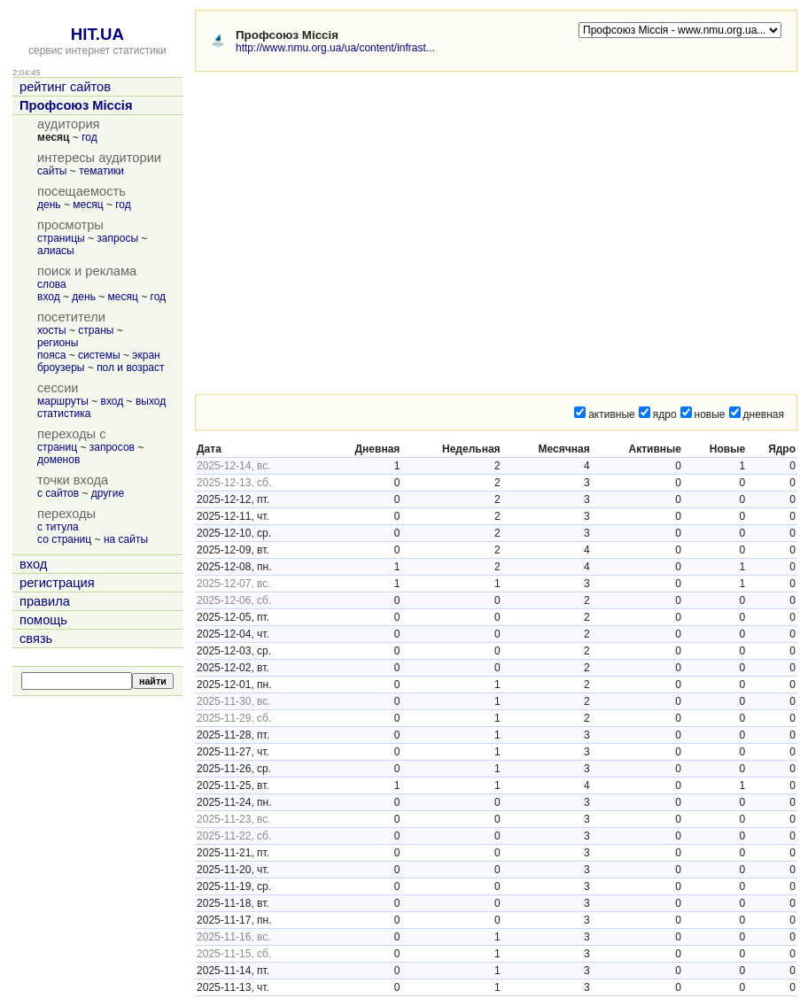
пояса (51, 355)
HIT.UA (97, 34)
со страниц (64, 539)
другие (107, 493)
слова (51, 284)
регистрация (57, 583)
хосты (51, 330)
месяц (88, 204)
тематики (101, 171)
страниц (57, 447)
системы (99, 355)
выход (151, 401)
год (89, 137)
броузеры (60, 367)
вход (48, 296)
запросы (117, 238)
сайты (52, 171)
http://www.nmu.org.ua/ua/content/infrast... (335, 48)
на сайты (126, 539)
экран (145, 355)
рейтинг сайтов (65, 87)
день (49, 204)
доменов (58, 459)
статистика (63, 413)
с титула (58, 527)
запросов (112, 447)
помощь (43, 620)
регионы (57, 343)
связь (35, 638)
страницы (61, 238)
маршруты (63, 401)
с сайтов (58, 493)
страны (95, 330)
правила (44, 601)
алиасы (55, 250)
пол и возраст (130, 367)
